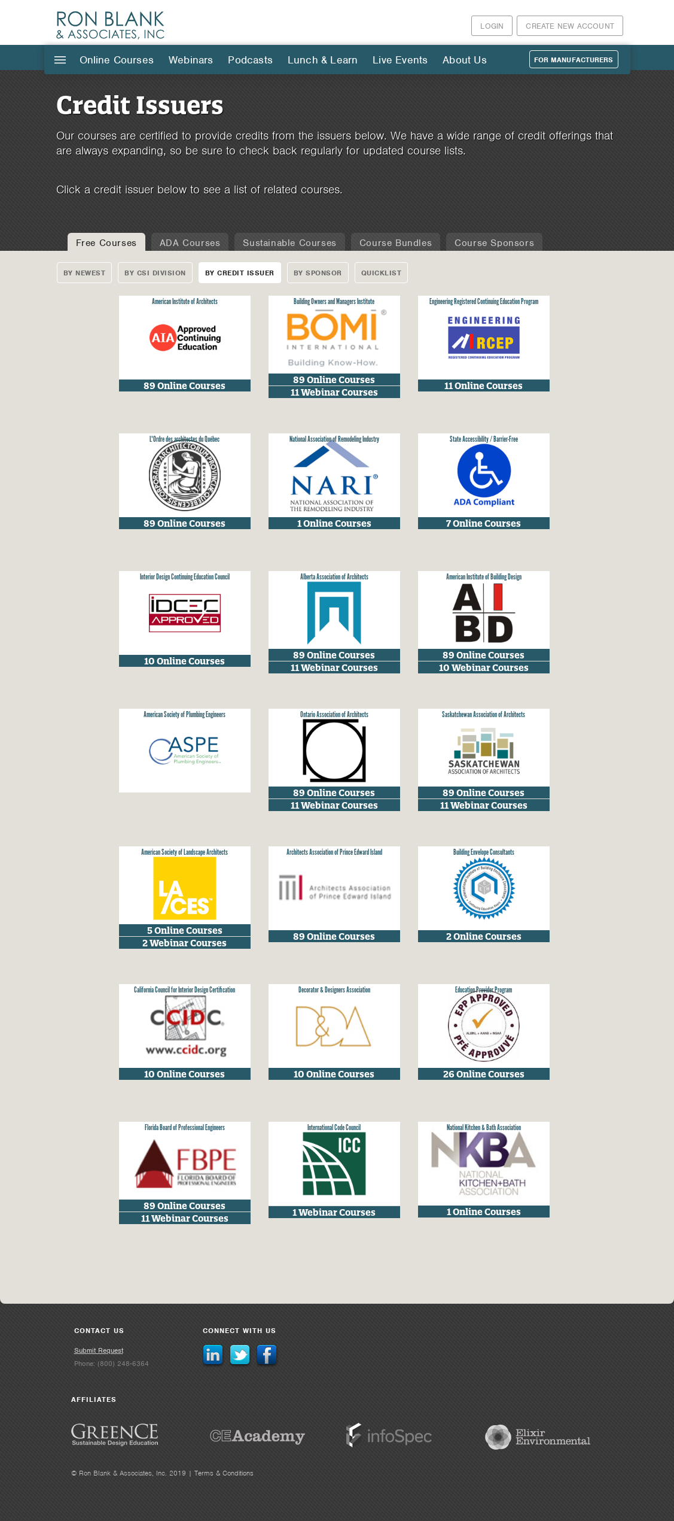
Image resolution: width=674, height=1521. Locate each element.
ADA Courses (190, 243)
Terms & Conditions (224, 1473)
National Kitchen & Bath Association (484, 1128)
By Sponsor (318, 273)
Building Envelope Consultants (483, 853)
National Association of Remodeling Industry (334, 440)
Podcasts (250, 59)
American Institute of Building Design (483, 577)
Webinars (191, 59)
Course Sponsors (494, 243)
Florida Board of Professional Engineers (185, 1128)
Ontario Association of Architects (334, 715)
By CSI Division (155, 273)
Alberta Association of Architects (334, 577)
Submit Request (98, 1350)
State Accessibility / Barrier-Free (484, 440)
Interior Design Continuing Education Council (185, 577)
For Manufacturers (574, 60)
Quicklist (381, 273)
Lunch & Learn (323, 59)
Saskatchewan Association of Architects (483, 715)
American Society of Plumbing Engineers (184, 715)
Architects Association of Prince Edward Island (334, 853)
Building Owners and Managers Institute (334, 302)
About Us (464, 59)
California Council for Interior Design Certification (184, 990)
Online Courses (117, 59)
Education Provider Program (483, 990)
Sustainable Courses (289, 243)
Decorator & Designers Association (334, 990)
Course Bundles (395, 243)
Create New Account (570, 26)
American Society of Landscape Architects (184, 853)
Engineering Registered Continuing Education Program (483, 302)
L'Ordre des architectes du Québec (184, 440)
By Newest (84, 273)
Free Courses (106, 243)
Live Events (400, 59)
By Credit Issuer (240, 273)
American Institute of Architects (185, 302)
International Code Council (334, 1128)
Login (492, 26)
